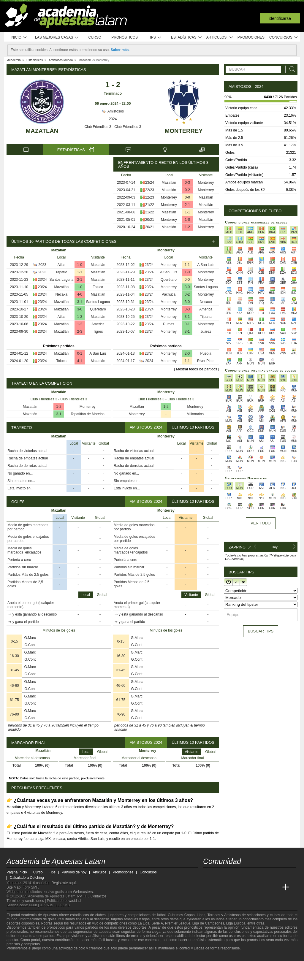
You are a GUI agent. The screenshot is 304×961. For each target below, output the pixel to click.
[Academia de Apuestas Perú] (275, 887)
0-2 (187, 190)
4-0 (79, 294)
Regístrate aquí (63, 883)
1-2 (187, 227)
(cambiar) (237, 559)
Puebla (205, 353)
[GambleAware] (20, 956)
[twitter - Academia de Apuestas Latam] (208, 875)
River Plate (206, 361)
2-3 (79, 331)
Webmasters (83, 892)
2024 (113, 119)
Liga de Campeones (208, 923)
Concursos (283, 37)
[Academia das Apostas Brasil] (230, 887)
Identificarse (280, 18)
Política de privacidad (64, 901)
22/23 (149, 190)
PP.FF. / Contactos (92, 896)
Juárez (205, 331)
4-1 (79, 361)
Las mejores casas (57, 37)
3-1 (79, 302)
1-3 (79, 317)
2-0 (187, 353)
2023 (42, 265)
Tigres (98, 331)
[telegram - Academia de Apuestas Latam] (241, 875)
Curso (94, 37)
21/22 (149, 205)
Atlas (61, 265)
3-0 (79, 309)
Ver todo (260, 523)
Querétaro (98, 309)
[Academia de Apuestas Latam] (208, 887)
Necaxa (61, 294)
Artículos (219, 37)
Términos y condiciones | (27, 901)
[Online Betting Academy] (241, 887)
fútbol (161, 915)
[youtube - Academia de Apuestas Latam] (219, 875)
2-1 (187, 205)
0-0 (187, 197)
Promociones (251, 37)
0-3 (187, 182)
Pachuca (169, 294)
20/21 (149, 220)
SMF (34, 887)
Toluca (98, 287)
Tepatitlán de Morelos (87, 414)
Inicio (18, 37)
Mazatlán (42, 131)
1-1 (187, 212)
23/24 (149, 182)
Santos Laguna (61, 279)
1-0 (187, 220)
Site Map (13, 887)
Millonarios (195, 414)
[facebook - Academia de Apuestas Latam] (230, 875)
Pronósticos (124, 37)
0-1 (79, 353)
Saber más (120, 50)
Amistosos (113, 111)
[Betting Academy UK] (264, 887)
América (97, 324)
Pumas (168, 324)
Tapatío (61, 272)
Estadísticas (186, 37)
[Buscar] (290, 69)
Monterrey (184, 131)
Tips (155, 37)
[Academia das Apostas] (219, 887)
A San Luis (97, 353)
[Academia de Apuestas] (252, 887)
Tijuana (206, 317)
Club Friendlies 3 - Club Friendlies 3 (113, 127)
